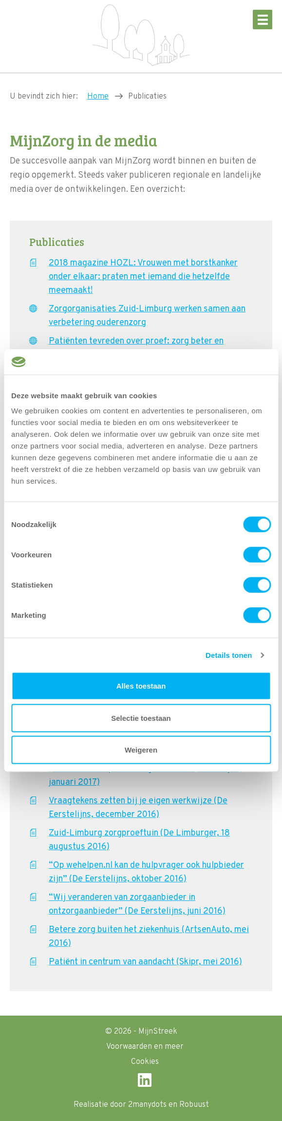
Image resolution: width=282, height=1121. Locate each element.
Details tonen (229, 655)
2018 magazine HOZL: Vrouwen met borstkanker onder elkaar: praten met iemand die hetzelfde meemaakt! (143, 277)
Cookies (145, 1062)
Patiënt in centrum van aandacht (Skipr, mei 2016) (145, 962)
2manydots (147, 1105)
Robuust (194, 1105)
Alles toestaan (141, 686)
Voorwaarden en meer (145, 1047)
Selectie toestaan (141, 717)
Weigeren (141, 750)
